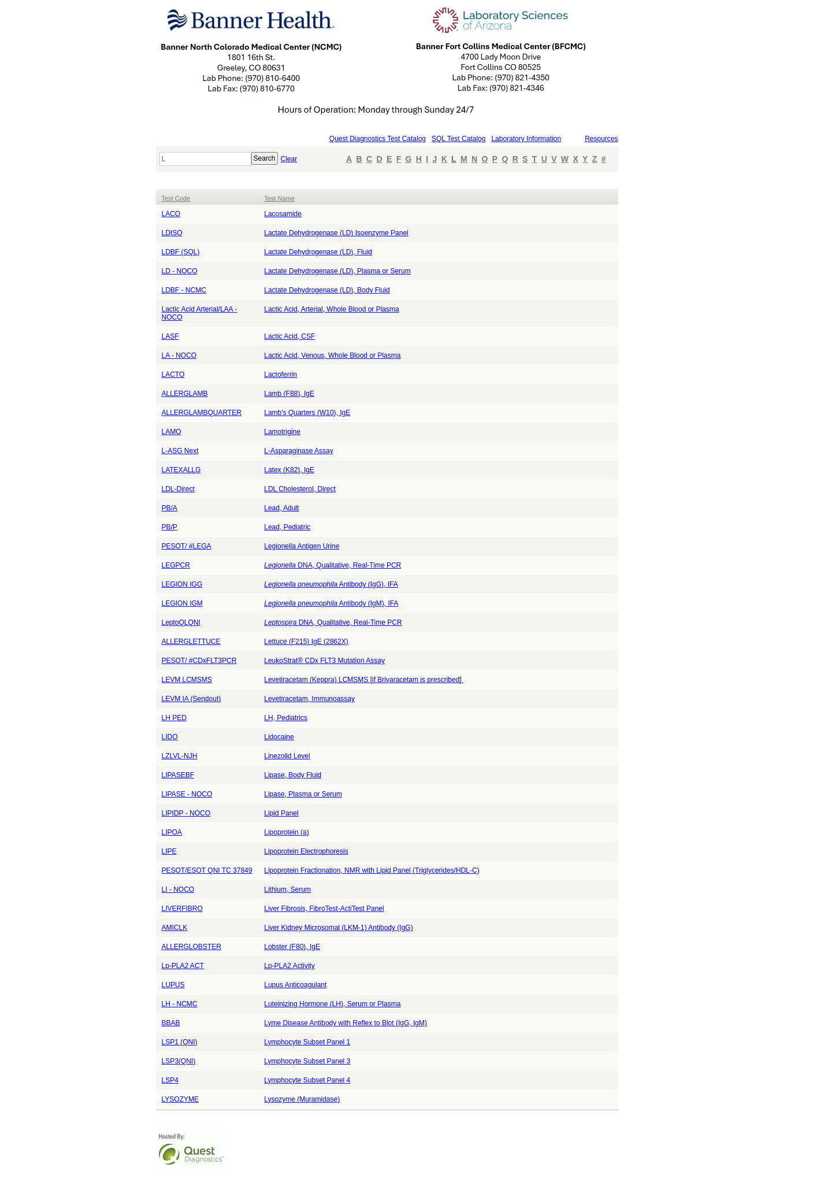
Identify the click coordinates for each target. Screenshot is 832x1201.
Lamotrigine (282, 432)
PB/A (169, 508)
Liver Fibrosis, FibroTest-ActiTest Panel (324, 909)
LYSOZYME (180, 1099)
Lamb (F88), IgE (289, 394)
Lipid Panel (281, 813)
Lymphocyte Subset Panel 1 (307, 1042)
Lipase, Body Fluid (292, 775)
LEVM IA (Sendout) (191, 699)
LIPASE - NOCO (187, 794)
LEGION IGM (182, 603)
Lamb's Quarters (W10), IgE (307, 413)
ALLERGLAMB (185, 394)
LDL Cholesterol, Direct (300, 489)
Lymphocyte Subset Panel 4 (307, 1080)
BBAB (171, 1023)
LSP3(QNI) (179, 1061)
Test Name (279, 198)
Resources (601, 139)
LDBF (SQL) (181, 252)
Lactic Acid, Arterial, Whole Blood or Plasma (331, 309)
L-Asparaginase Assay (298, 451)
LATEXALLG (181, 470)
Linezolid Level (287, 756)
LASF (170, 336)
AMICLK (175, 928)
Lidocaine (279, 737)
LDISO (172, 233)
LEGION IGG (182, 584)
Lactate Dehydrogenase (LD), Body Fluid (326, 290)
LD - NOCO (180, 271)
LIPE (169, 851)
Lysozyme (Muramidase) (302, 1099)
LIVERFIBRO (182, 909)
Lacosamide (283, 214)
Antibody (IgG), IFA (331, 584)
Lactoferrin (280, 374)
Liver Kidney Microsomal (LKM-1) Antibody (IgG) (338, 928)
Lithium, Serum (287, 889)
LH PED (174, 718)
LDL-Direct (178, 489)
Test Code (176, 198)
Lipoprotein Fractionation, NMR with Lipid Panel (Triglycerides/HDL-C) (371, 870)
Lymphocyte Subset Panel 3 (307, 1061)
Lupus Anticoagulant (295, 985)
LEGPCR (176, 565)
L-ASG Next (180, 451)
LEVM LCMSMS (187, 680)
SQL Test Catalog (458, 139)
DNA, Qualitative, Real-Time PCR (332, 565)
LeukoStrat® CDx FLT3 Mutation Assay (324, 661)
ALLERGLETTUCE (191, 641)
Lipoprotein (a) (286, 832)
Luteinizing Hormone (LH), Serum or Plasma (332, 1004)
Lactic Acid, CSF (289, 336)
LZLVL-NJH (180, 756)
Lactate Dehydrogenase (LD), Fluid (318, 252)
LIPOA (172, 832)
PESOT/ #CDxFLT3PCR (199, 661)
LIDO (170, 737)
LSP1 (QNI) (180, 1042)
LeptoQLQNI (181, 622)
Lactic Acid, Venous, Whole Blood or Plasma (332, 355)
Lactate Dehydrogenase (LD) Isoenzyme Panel (336, 233)
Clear (289, 159)
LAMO (171, 432)
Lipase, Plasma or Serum (303, 794)
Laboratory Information (526, 139)
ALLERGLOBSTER (191, 947)
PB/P (169, 527)
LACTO (173, 374)
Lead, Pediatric (287, 527)
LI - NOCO (178, 889)
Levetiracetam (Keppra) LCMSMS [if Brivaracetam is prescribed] (363, 680)
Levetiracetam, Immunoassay (309, 699)
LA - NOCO (179, 355)
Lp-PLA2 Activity (289, 966)
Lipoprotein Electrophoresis (306, 851)
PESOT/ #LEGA (186, 546)
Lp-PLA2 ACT (183, 966)
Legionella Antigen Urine (301, 546)
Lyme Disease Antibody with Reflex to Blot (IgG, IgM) (345, 1023)
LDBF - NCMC (184, 290)
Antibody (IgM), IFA (331, 603)
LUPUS (173, 985)
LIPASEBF (178, 775)
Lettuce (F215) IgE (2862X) (306, 641)
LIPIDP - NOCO (186, 813)
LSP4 (170, 1080)
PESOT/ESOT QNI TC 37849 (207, 870)
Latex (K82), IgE (289, 470)
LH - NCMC (180, 1004)
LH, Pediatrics (285, 718)
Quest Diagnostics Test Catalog (377, 139)
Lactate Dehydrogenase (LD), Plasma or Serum (337, 271)
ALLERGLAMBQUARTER (202, 413)
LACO (171, 214)
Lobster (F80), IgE (292, 947)
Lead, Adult (281, 508)
